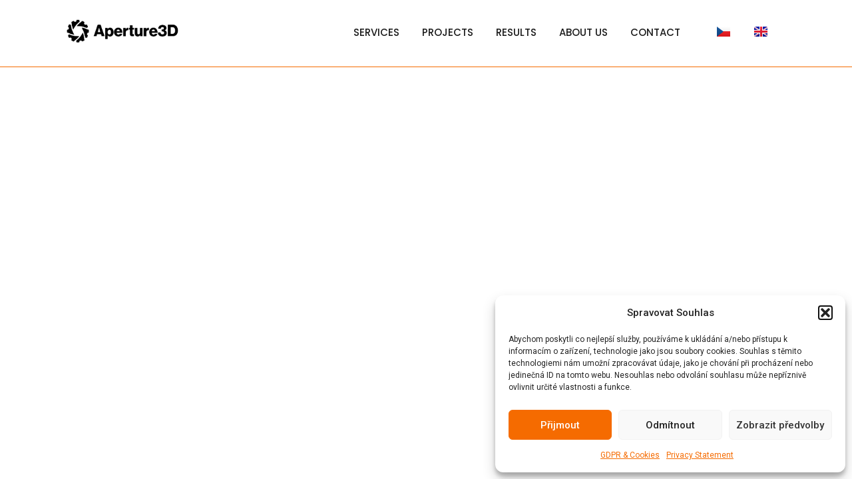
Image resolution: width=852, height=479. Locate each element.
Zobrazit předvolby (780, 425)
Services (376, 32)
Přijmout (560, 425)
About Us (583, 32)
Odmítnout (670, 425)
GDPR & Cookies (630, 455)
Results (516, 32)
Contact (655, 32)
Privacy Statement (700, 455)
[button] (825, 312)
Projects (447, 32)
